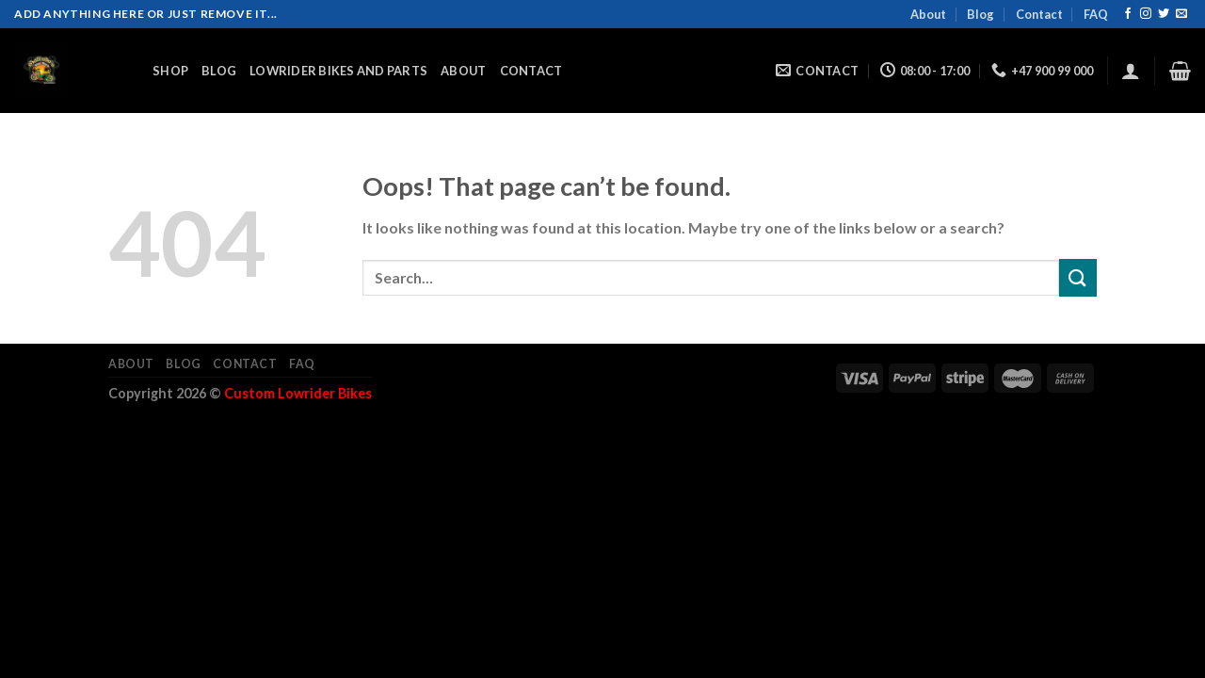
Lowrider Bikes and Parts (338, 70)
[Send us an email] (1181, 14)
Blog (980, 14)
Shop (170, 70)
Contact (1039, 14)
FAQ (1096, 14)
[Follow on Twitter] (1163, 14)
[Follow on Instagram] (1145, 14)
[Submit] (1078, 277)
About (928, 14)
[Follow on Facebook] (1127, 14)
